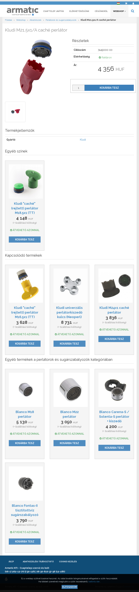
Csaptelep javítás (53, 12)
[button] (118, 3)
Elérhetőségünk (79, 12)
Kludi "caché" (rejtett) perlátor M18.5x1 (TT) (24, 209)
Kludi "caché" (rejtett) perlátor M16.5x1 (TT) (24, 313)
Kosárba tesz (109, 88)
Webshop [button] (119, 12)
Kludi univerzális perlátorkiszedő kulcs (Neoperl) (69, 313)
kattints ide (94, 581)
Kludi (83, 140)
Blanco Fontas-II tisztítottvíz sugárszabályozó (24, 511)
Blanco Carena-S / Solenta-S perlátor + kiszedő (114, 417)
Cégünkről (101, 12)
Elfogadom (69, 587)
